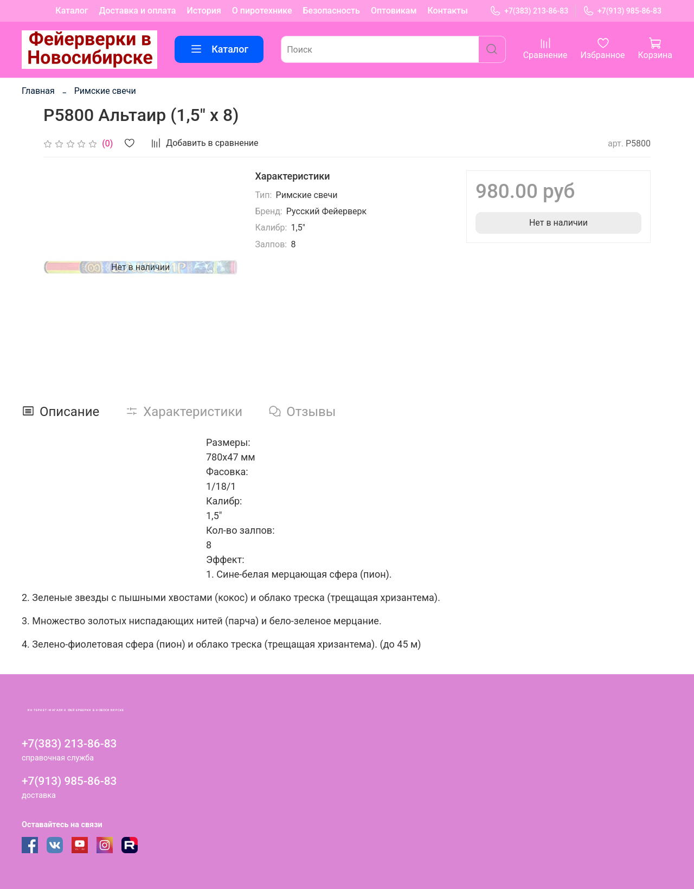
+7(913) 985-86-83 (622, 11)
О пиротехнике (262, 10)
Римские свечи (105, 91)
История (204, 10)
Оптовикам (394, 10)
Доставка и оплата (137, 10)
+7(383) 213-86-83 (529, 11)
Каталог (71, 10)
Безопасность (331, 10)
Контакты (448, 10)
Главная (38, 91)
